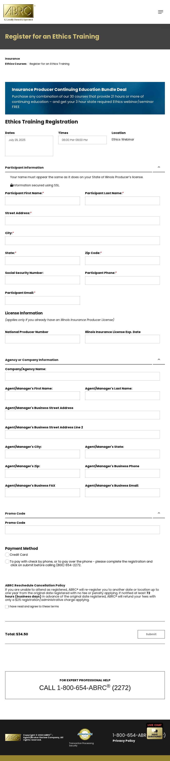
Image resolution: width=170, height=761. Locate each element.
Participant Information (24, 167)
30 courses (79, 96)
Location (119, 133)
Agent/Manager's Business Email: (112, 485)
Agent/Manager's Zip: (22, 466)
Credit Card (19, 554)
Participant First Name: (23, 193)
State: (10, 253)
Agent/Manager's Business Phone (112, 466)
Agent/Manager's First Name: (29, 388)
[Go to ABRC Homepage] (19, 12)
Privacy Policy (123, 740)
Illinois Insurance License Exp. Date (113, 332)
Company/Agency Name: (25, 369)
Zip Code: (92, 253)
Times (63, 133)
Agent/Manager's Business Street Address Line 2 (44, 427)
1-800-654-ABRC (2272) (139, 735)
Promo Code (15, 513)
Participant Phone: (100, 273)
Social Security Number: (24, 273)
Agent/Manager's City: (23, 447)
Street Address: (17, 213)
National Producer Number (26, 332)
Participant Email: (19, 293)
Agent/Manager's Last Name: (108, 388)
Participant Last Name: (103, 193)
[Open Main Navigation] (160, 12)
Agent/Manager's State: (104, 447)
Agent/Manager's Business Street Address (39, 408)
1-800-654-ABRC (82, 687)
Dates (10, 133)
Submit (151, 634)
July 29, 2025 (29, 146)
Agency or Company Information (31, 360)
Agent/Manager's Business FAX (30, 485)
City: (8, 233)
